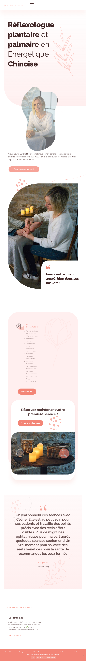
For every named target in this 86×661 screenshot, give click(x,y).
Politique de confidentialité (46, 658)
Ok (33, 658)
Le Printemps (15, 619)
